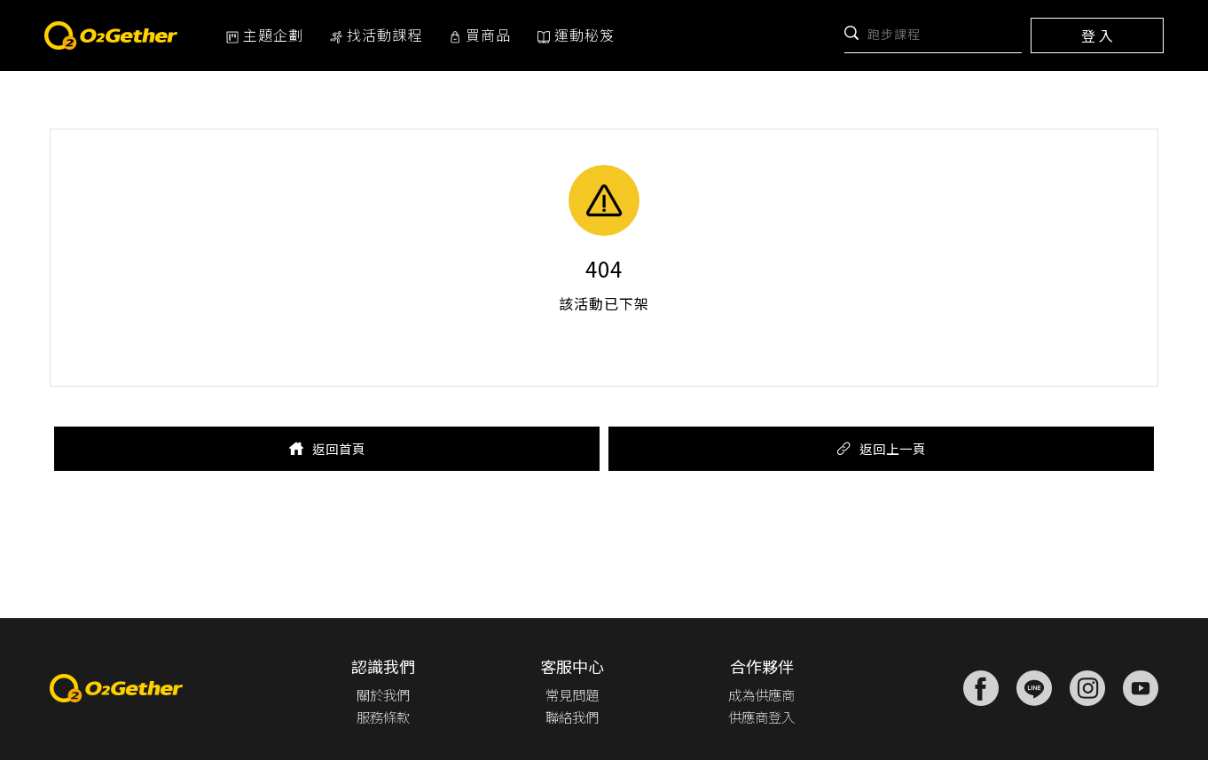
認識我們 (383, 666)
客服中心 (569, 666)
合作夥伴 (759, 666)
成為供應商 (759, 694)
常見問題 (569, 694)
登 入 (1097, 35)
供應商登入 (759, 716)
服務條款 (383, 716)
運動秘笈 (576, 34)
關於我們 (383, 694)
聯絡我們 (569, 716)
